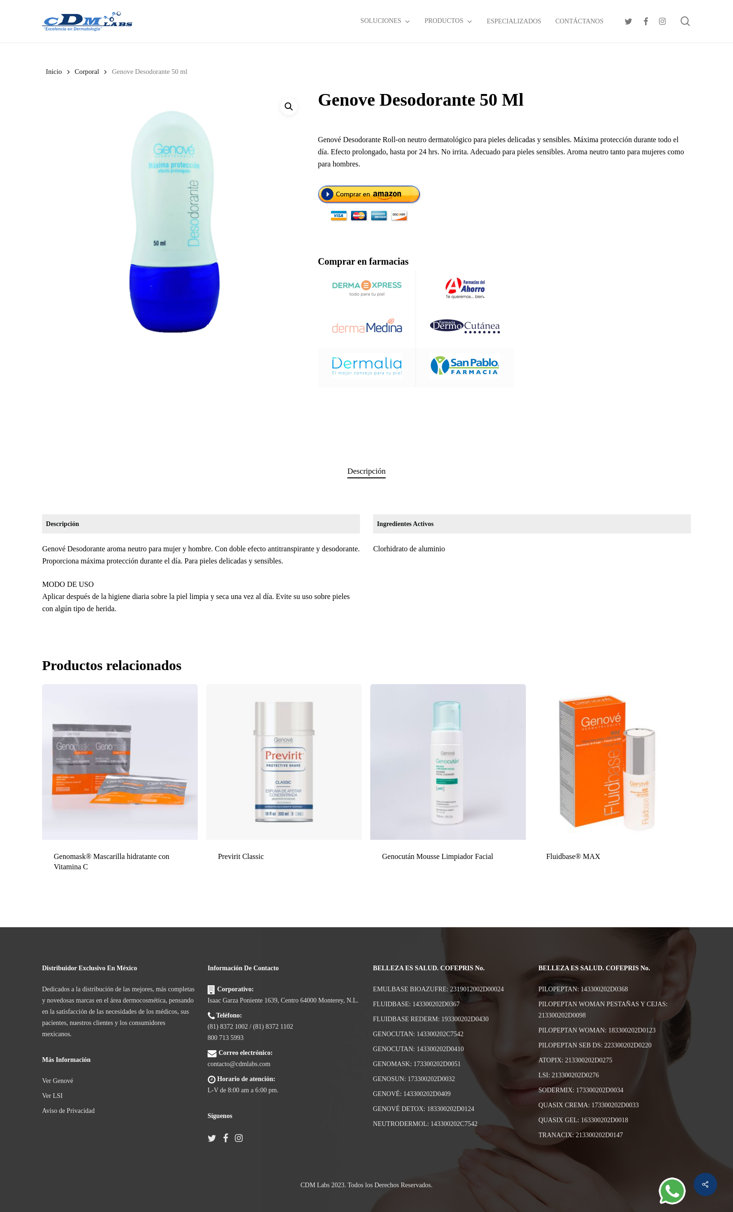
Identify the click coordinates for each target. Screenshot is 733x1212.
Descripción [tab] (366, 471)
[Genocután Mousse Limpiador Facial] (448, 762)
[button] (288, 106)
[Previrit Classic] (284, 762)
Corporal (87, 71)
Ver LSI (52, 1095)
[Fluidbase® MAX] (612, 762)
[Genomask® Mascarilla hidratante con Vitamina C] (120, 762)
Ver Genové (57, 1080)
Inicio (54, 71)
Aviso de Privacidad (68, 1110)
